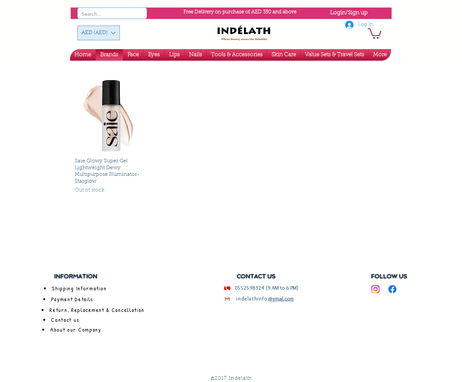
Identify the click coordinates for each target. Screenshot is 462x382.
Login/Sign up (348, 13)
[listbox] (98, 33)
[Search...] (103, 14)
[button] (98, 33)
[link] (374, 33)
